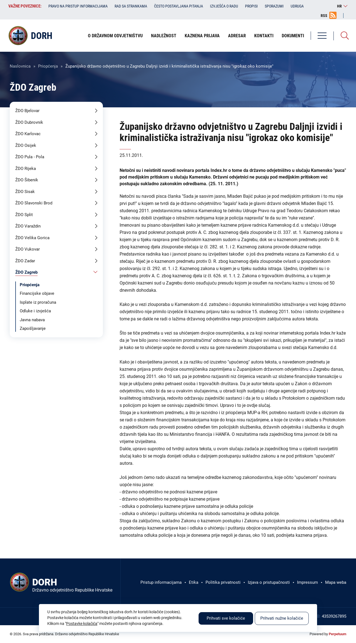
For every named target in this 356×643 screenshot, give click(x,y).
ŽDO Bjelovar (27, 110)
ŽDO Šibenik (26, 179)
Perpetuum (337, 634)
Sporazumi (274, 6)
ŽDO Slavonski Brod (33, 203)
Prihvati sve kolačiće (226, 618)
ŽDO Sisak (25, 191)
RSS (324, 15)
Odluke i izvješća (35, 310)
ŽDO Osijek (25, 145)
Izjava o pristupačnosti (269, 582)
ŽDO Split (24, 214)
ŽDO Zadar (25, 260)
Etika (193, 582)
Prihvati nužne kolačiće (281, 618)
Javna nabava (32, 319)
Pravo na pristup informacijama (78, 6)
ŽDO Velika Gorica (32, 237)
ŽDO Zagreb (26, 272)
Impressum (307, 582)
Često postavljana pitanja (178, 6)
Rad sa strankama (131, 6)
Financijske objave (37, 293)
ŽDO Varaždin (28, 226)
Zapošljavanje (33, 328)
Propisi (251, 6)
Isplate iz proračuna (38, 302)
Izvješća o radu (224, 6)
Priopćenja (48, 66)
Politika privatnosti (223, 582)
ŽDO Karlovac (28, 133)
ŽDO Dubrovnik (29, 122)
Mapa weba (335, 582)
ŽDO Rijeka (25, 168)
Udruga (297, 6)
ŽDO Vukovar (27, 249)
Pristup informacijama (161, 582)
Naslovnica (20, 66)
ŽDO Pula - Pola (29, 156)
